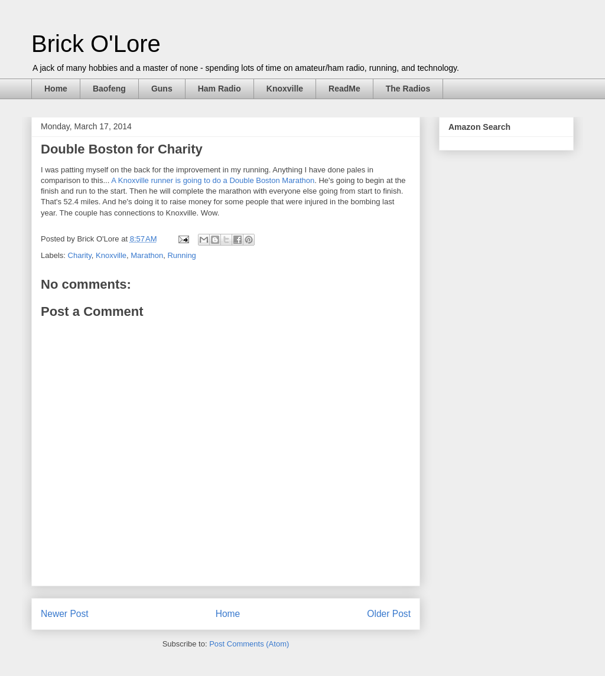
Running (181, 255)
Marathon (147, 255)
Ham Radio (219, 88)
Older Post (389, 614)
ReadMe (344, 88)
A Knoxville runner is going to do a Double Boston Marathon (212, 180)
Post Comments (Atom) (249, 643)
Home (55, 88)
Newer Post (65, 614)
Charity (80, 255)
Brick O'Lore (96, 44)
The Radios (408, 88)
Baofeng (109, 88)
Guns (162, 88)
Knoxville (284, 88)
